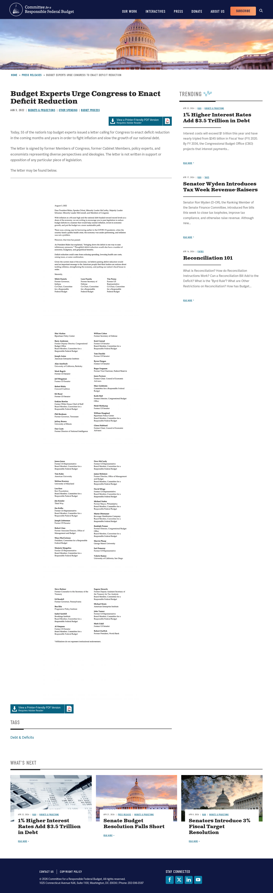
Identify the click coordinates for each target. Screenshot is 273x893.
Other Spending (68, 110)
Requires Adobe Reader (135, 121)
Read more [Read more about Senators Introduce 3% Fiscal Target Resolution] (193, 841)
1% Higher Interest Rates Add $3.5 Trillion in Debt (217, 118)
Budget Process (90, 110)
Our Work (129, 11)
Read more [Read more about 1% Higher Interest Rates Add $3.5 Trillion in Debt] (187, 163)
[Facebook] (170, 880)
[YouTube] (198, 880)
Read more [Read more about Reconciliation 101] (187, 300)
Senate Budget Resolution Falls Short (134, 824)
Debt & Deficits (22, 737)
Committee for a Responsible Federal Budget (41, 9)
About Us (218, 11)
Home (14, 75)
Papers (201, 251)
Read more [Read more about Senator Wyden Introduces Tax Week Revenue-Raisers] (187, 237)
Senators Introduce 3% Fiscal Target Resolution (219, 827)
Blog (199, 108)
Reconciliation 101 (208, 258)
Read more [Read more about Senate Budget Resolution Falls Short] (108, 835)
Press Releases (32, 75)
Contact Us (46, 871)
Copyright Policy (71, 871)
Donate (196, 11)
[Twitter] (179, 880)
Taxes (207, 177)
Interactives (156, 11)
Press (178, 11)
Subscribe (243, 11)
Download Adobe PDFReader (167, 121)
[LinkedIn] (189, 880)
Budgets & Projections (41, 110)
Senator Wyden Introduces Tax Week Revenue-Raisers (220, 187)
